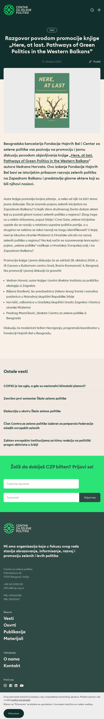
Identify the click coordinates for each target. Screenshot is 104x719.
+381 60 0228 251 (13, 584)
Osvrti (10, 625)
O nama (12, 659)
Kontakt (12, 665)
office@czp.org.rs (14, 588)
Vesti (9, 618)
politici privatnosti (20, 710)
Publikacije (15, 631)
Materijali (13, 638)
